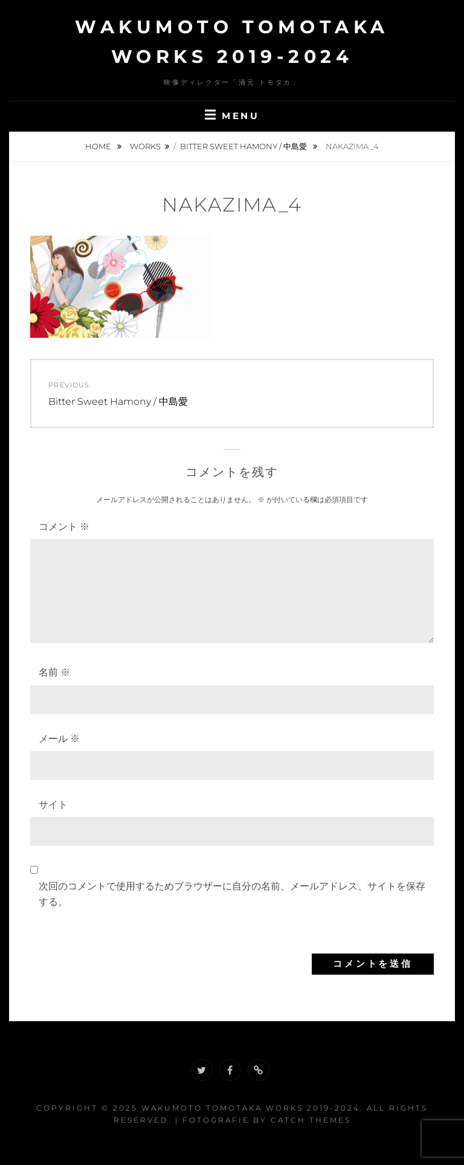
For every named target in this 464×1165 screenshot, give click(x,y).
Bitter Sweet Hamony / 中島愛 (244, 146)
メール (59, 738)
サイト (53, 804)
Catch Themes (311, 1120)
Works (145, 146)
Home (99, 146)
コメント (64, 526)
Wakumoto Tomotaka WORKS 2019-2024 (250, 1107)
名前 (54, 672)
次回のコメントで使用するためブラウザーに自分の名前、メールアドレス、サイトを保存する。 (232, 894)
